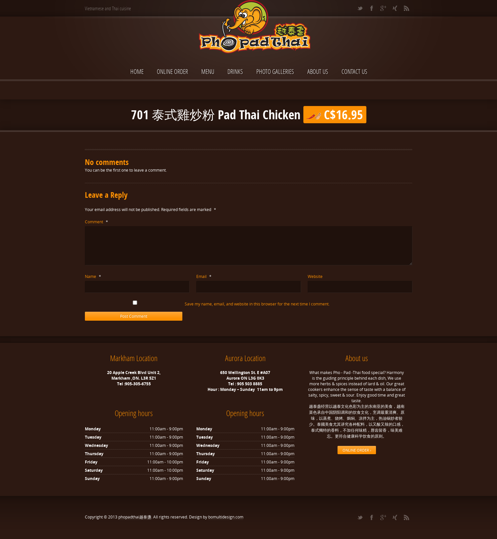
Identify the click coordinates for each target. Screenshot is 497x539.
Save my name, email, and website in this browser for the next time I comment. (257, 304)
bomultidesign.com (225, 517)
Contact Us (354, 71)
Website (315, 276)
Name (93, 276)
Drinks (235, 71)
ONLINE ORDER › (356, 450)
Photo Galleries (275, 71)
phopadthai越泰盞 (134, 517)
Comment (96, 222)
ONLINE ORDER (172, 71)
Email (204, 276)
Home (137, 71)
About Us (317, 71)
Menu (207, 71)
